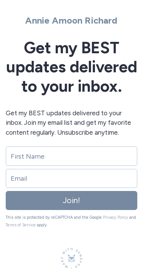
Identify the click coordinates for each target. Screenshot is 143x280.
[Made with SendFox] (71, 258)
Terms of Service (21, 225)
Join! (71, 200)
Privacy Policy (115, 217)
